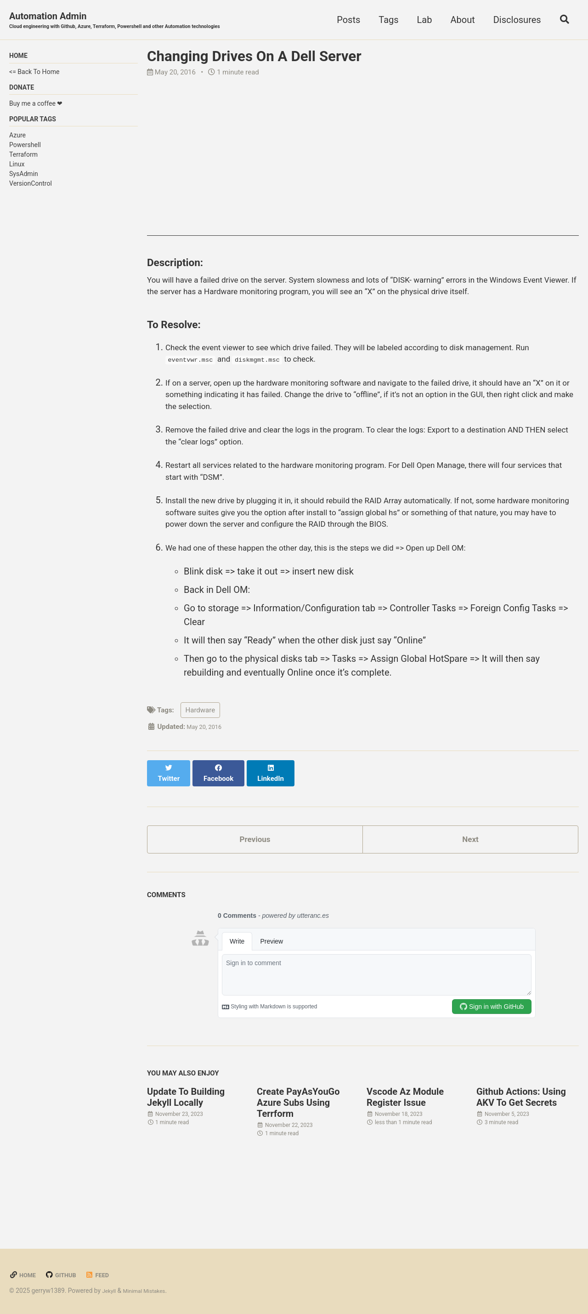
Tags (384, 20)
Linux (16, 171)
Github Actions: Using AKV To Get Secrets (521, 1153)
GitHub (65, 1275)
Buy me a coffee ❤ (35, 108)
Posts (344, 20)
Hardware (200, 769)
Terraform (23, 161)
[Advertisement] (363, 172)
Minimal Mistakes (150, 1290)
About (458, 20)
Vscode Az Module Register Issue (405, 1153)
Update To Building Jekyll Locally (186, 1153)
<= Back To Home (34, 74)
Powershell (25, 151)
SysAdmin (23, 180)
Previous (255, 892)
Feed (105, 1275)
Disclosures (513, 20)
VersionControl (30, 190)
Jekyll (110, 1290)
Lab (420, 20)
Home (24, 1275)
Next (470, 892)
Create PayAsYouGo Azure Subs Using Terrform (298, 1158)
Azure (17, 141)
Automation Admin (133, 21)
